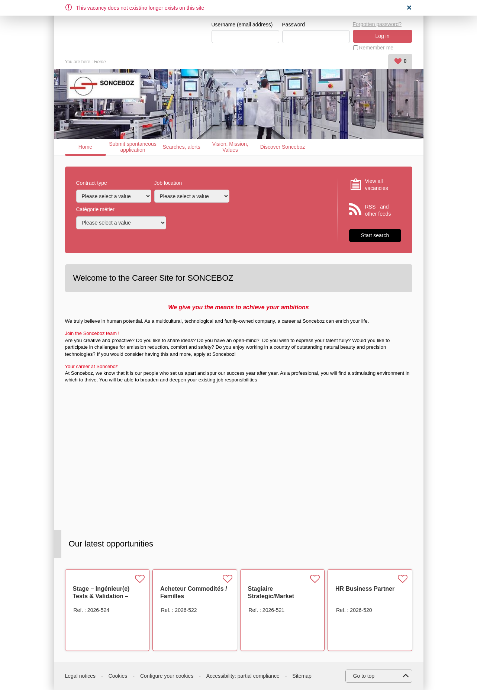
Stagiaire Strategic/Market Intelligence (271, 596)
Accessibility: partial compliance (243, 676)
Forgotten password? (377, 24)
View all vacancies (376, 184)
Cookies (118, 676)
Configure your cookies (166, 676)
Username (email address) (242, 25)
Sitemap (301, 676)
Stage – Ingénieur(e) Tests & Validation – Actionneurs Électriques (107, 596)
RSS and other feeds (378, 210)
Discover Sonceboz (282, 147)
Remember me (376, 48)
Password (293, 25)
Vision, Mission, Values (230, 147)
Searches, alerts (181, 147)
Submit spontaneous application (133, 147)
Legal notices (80, 676)
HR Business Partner (364, 589)
